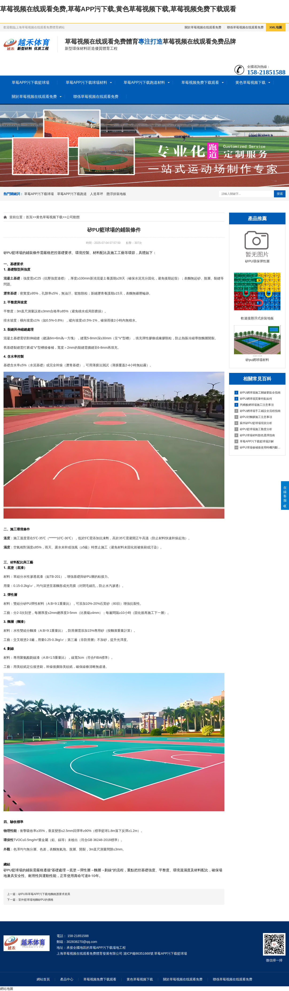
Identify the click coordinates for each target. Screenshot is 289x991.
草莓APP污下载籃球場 (30, 82)
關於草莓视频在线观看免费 (203, 27)
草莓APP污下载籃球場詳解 (254, 441)
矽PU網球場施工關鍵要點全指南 (257, 392)
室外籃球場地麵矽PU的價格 (35, 899)
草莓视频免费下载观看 (200, 82)
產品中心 (66, 979)
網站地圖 (6, 989)
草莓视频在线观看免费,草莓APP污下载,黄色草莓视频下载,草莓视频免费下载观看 (118, 9)
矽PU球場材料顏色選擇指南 (254, 435)
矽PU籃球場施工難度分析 (253, 429)
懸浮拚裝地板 (116, 194)
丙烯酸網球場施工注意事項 (254, 405)
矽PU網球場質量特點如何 (253, 399)
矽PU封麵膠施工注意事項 (253, 417)
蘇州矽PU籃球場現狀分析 (253, 423)
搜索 (280, 193)
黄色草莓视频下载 (250, 82)
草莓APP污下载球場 (39, 194)
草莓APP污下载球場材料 (86, 82)
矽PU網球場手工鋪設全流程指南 (257, 411)
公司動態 (73, 217)
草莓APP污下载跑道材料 (144, 82)
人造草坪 (96, 194)
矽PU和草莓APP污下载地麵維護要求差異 (44, 894)
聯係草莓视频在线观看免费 (245, 27)
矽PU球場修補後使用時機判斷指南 (257, 447)
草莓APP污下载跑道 (72, 194)
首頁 (29, 217)
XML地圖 (275, 27)
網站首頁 (43, 979)
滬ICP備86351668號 (138, 953)
